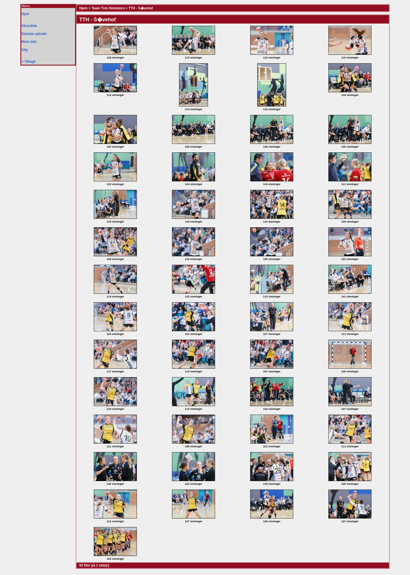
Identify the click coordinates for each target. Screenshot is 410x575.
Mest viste (29, 42)
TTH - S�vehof (141, 8)
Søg (24, 50)
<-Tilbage (28, 62)
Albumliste (29, 26)
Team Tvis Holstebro (108, 8)
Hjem (25, 14)
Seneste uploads (33, 34)
